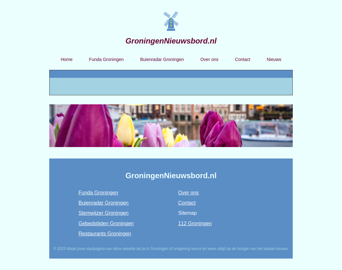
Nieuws (274, 59)
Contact (242, 59)
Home (66, 59)
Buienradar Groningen (162, 59)
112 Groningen (195, 223)
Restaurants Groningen (105, 233)
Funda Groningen (106, 59)
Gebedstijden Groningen (106, 223)
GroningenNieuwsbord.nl (171, 41)
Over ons (209, 59)
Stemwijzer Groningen (103, 213)
